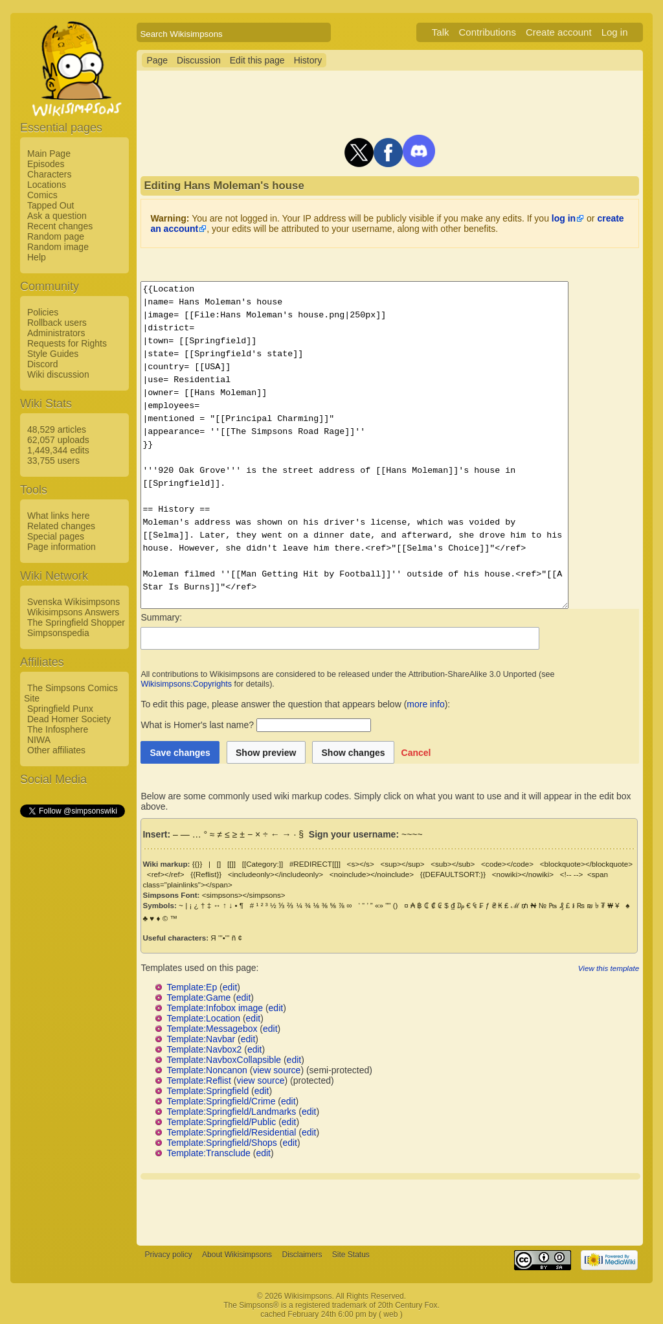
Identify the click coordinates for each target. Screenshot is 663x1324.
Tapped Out (50, 205)
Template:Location (203, 1018)
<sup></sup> (402, 864)
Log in (614, 32)
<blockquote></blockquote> (586, 864)
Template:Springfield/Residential (231, 1132)
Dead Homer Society (69, 719)
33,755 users (53, 460)
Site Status (351, 1254)
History (308, 60)
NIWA (39, 740)
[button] (416, 752)
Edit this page (257, 60)
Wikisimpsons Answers (73, 612)
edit (230, 987)
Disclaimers (302, 1254)
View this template (608, 968)
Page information (61, 547)
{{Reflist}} (205, 874)
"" (387, 905)
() (395, 905)
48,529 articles (56, 429)
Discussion (199, 60)
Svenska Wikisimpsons (73, 602)
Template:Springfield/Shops (221, 1142)
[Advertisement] (72, 1013)
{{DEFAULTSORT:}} (453, 874)
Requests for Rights (67, 343)
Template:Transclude (208, 1153)
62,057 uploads (58, 440)
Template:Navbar (200, 1039)
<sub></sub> (453, 864)
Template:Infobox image (214, 1008)
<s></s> (360, 864)
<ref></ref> (166, 874)
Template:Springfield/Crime (220, 1101)
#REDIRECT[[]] (315, 864)
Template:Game (198, 997)
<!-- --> (571, 874)
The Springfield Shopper (76, 622)
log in (564, 218)
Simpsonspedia (58, 633)
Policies (42, 312)
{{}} (197, 864)
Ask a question (57, 216)
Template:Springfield (207, 1091)
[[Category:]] (263, 864)
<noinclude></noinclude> (372, 874)
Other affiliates (56, 750)
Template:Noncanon (206, 1070)
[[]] (231, 864)
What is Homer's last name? (197, 725)
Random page (55, 236)
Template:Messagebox (211, 1028)
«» (379, 905)
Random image (58, 247)
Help (36, 257)
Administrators (56, 333)
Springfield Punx (60, 708)
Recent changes (60, 226)
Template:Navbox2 (204, 1049)
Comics (42, 195)
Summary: (161, 617)
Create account (559, 32)
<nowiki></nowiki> (523, 874)
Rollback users (57, 322)
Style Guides (52, 353)
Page (157, 60)
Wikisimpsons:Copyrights (186, 684)
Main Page (49, 153)
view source (276, 1070)
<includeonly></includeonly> (275, 874)
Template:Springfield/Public (221, 1122)
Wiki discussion (58, 374)
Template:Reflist (198, 1080)
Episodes (46, 164)
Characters (49, 174)
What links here (58, 515)
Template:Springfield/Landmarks (231, 1111)
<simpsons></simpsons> (244, 895)
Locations (46, 184)
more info (425, 704)
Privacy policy (168, 1254)
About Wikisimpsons (237, 1254)
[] (219, 864)
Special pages (55, 536)
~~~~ (412, 834)
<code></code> (507, 864)
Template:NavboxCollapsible (223, 1060)
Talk (440, 32)
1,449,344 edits (58, 450)
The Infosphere (57, 729)
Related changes (61, 526)
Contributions (487, 32)
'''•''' (223, 937)
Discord (42, 364)
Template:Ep (191, 987)
